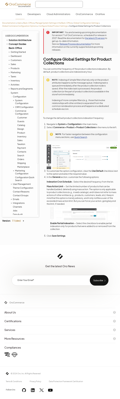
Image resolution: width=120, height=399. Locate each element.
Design (20, 129)
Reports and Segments (21, 88)
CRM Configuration (23, 107)
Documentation (9, 23)
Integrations (18, 202)
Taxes (12, 76)
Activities (14, 84)
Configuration (18, 96)
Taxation (21, 144)
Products (14, 68)
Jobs (15, 210)
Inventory (14, 80)
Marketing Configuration (21, 172)
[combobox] (59, 4)
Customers (15, 60)
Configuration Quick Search (24, 178)
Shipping (21, 163)
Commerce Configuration (21, 112)
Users (19, 23)
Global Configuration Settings (86, 23)
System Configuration (21, 102)
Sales (12, 64)
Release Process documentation (75, 44)
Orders (20, 159)
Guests (20, 121)
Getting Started (17, 51)
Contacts (21, 151)
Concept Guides (16, 43)
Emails (15, 199)
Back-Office (28, 23)
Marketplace (23, 166)
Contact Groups (20, 195)
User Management (21, 184)
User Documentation (16, 35)
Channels (17, 206)
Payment (21, 148)
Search (20, 155)
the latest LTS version (95, 38)
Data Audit (18, 214)
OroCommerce (16, 302)
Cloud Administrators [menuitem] (58, 14)
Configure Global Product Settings (52, 26)
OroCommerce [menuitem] (84, 14)
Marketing (14, 72)
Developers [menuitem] (34, 14)
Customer (22, 117)
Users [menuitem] (19, 14)
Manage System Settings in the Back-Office (53, 23)
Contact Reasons (21, 191)
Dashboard (15, 56)
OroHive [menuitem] (100, 14)
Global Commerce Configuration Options (19, 26)
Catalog (21, 125)
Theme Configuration (23, 187)
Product (21, 132)
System (13, 92)
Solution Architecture (18, 39)
